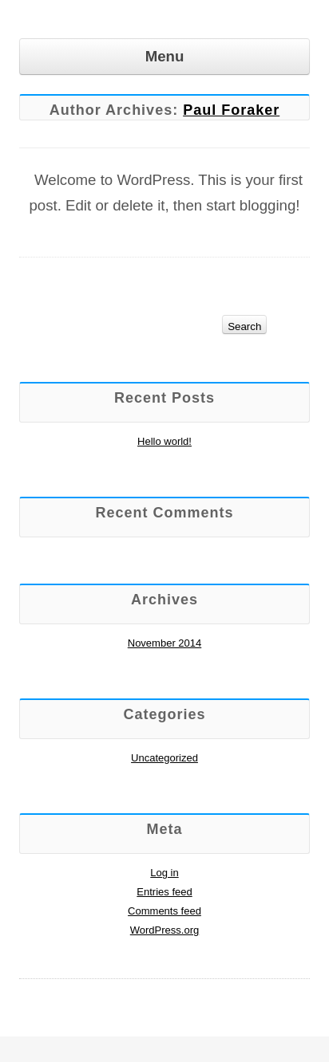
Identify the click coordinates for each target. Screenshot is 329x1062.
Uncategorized (164, 758)
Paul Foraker (231, 110)
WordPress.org (164, 930)
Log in (164, 873)
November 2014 (165, 643)
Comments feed (164, 911)
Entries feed (164, 892)
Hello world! (164, 441)
